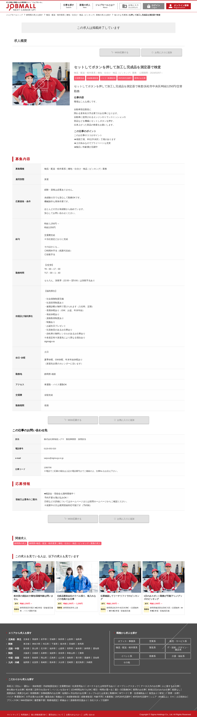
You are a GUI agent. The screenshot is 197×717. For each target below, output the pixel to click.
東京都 (26, 642)
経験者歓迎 (86, 695)
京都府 (35, 652)
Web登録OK (26, 698)
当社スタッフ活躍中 (99, 698)
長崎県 (44, 661)
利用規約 (24, 713)
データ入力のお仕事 (150, 684)
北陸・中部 (13, 647)
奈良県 (61, 652)
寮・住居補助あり (138, 691)
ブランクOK (12, 698)
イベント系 (126, 654)
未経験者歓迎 (72, 695)
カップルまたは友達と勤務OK (102, 691)
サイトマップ (12, 713)
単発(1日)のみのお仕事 (159, 688)
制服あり (60, 695)
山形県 (70, 638)
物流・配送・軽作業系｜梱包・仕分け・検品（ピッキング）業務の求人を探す (78, 15)
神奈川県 (36, 642)
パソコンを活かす (60, 688)
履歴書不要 (39, 698)
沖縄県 (89, 661)
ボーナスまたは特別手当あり (101, 684)
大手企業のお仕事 (34, 695)
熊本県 (53, 661)
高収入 (10, 684)
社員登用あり (78, 684)
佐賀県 (35, 661)
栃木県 (63, 642)
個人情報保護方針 (38, 713)
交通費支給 (64, 684)
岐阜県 (79, 647)
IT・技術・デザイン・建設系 (178, 647)
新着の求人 (84, 6)
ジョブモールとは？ (105, 6)
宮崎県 (70, 661)
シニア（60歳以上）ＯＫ (162, 695)
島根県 (35, 656)
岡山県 (44, 656)
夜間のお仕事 (139, 688)
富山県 (35, 647)
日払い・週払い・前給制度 (28, 684)
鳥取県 (26, 656)
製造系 (152, 646)
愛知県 (96, 647)
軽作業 (29, 688)
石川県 (44, 647)
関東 (10, 642)
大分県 (61, 661)
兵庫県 (44, 652)
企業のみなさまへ (73, 713)
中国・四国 (13, 656)
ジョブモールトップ (14, 15)
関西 (10, 651)
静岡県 (87, 647)
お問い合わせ (89, 713)
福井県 (53, 647)
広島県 (53, 656)
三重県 (81, 652)
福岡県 (26, 661)
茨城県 (72, 642)
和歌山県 (71, 652)
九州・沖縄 (13, 661)
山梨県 (61, 647)
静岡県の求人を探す (34, 15)
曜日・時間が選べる (103, 688)
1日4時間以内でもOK (81, 688)
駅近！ (163, 691)
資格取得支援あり (79, 698)
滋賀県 (53, 652)
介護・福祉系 (178, 654)
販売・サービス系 (178, 639)
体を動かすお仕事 (15, 688)
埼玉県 (46, 642)
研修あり (64, 698)
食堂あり (153, 691)
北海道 (26, 638)
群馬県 (81, 642)
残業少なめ (22, 691)
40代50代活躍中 (140, 695)
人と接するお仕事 (170, 684)
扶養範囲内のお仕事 (50, 691)
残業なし (176, 688)
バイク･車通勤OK (15, 695)
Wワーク (123, 691)
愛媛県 (87, 656)
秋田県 (61, 638)
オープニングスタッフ (128, 684)
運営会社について (55, 713)
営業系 (152, 639)
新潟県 (26, 647)
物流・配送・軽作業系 (126, 646)
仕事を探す (68, 6)
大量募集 (109, 695)
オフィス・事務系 (126, 639)
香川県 (79, 656)
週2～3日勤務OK (123, 688)
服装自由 (49, 695)
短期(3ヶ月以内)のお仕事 (74, 691)
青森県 (35, 638)
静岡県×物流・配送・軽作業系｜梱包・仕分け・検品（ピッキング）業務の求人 (64, 542)
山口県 (61, 656)
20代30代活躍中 (123, 695)
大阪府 (26, 652)
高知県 (96, 656)
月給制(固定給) (50, 684)
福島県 (79, 638)
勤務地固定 (52, 698)
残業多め (11, 691)
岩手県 (44, 638)
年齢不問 (98, 695)
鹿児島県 (80, 661)
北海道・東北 (14, 638)
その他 (126, 661)
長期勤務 (34, 691)
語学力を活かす (42, 688)
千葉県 (55, 642)
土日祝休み (181, 695)
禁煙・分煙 (173, 691)
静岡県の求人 (20, 542)
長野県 (70, 647)
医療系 (152, 654)
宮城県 (53, 638)
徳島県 (70, 656)
